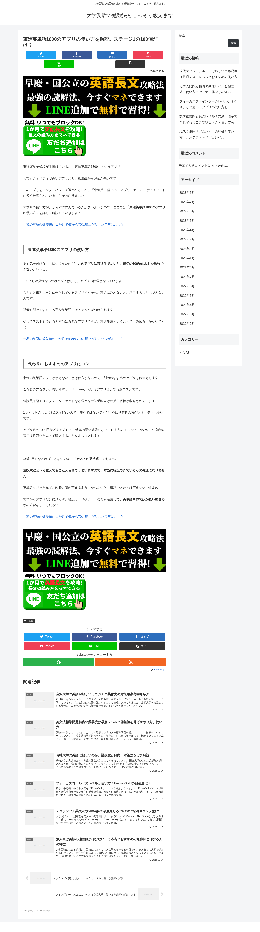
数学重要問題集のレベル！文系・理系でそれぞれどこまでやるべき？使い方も (208, 119)
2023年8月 (187, 192)
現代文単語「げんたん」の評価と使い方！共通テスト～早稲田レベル (206, 134)
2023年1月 (187, 258)
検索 (182, 36)
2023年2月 (187, 249)
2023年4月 (187, 230)
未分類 (28, 611)
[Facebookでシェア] (58, 55)
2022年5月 (187, 295)
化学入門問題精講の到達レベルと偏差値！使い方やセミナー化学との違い (206, 89)
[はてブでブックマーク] (82, 55)
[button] (154, 55)
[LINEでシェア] (130, 55)
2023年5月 (187, 220)
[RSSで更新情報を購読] (130, 653)
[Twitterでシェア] (35, 55)
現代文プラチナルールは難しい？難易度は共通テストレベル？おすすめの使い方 (208, 74)
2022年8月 (187, 267)
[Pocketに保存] (106, 55)
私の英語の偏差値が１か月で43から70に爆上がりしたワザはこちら (75, 215)
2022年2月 (187, 323)
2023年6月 (187, 211)
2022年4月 (187, 305)
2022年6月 (187, 286)
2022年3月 (187, 314)
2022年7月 (187, 277)
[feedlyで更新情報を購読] (58, 653)
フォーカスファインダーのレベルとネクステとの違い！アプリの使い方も (208, 104)
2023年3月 (187, 239)
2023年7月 (187, 202)
